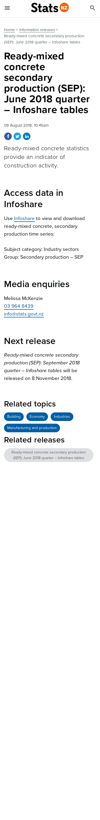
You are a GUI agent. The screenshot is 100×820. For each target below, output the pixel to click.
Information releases (37, 29)
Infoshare (24, 218)
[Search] (92, 9)
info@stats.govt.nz (24, 314)
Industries (62, 416)
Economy (37, 416)
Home (9, 29)
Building (14, 416)
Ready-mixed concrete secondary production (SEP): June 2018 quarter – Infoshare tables (48, 455)
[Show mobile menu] (7, 9)
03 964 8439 (18, 306)
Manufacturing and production (32, 428)
